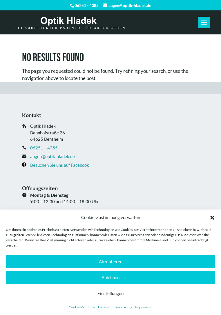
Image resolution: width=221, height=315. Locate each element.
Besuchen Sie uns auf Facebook (59, 165)
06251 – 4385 (44, 147)
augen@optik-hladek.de (52, 156)
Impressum (143, 307)
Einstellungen (110, 293)
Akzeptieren (110, 261)
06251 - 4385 (87, 5)
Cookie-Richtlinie (82, 307)
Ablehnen (110, 277)
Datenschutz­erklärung (115, 307)
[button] (212, 217)
